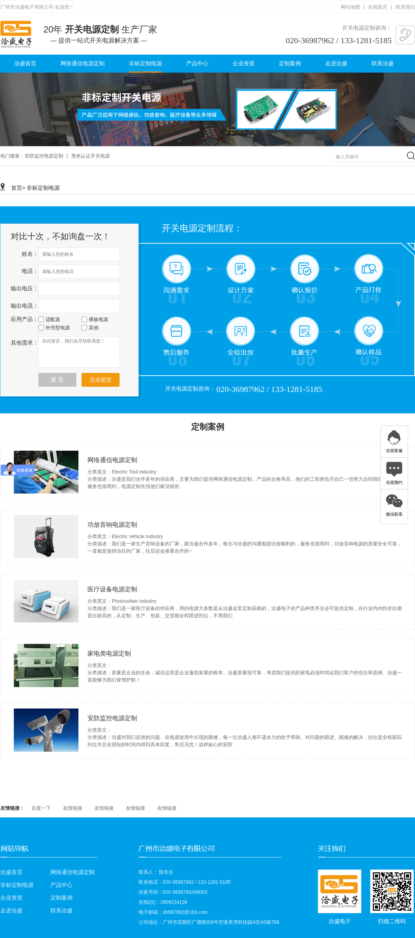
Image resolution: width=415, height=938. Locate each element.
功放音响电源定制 (112, 524)
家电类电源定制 (109, 653)
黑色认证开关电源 (90, 156)
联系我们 (405, 7)
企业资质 (244, 63)
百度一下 (41, 808)
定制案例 (290, 63)
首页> (18, 188)
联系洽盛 (382, 63)
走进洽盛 (336, 63)
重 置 (57, 380)
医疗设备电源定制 (112, 589)
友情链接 (72, 808)
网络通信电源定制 (82, 63)
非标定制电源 (145, 63)
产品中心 (197, 63)
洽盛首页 (25, 63)
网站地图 (350, 7)
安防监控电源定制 (44, 156)
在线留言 (377, 7)
